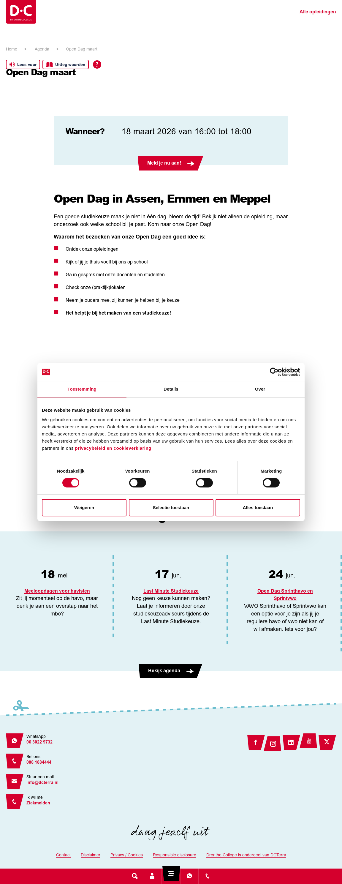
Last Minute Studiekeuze (171, 591)
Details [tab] (171, 389)
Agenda (42, 50)
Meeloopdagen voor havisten (57, 591)
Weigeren (84, 507)
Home (11, 50)
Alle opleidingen (318, 12)
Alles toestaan (258, 507)
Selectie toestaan (171, 507)
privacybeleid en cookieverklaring (113, 448)
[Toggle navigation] (171, 876)
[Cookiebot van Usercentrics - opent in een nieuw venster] (274, 371)
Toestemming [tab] (81, 389)
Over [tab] (260, 389)
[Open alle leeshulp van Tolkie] (97, 64)
